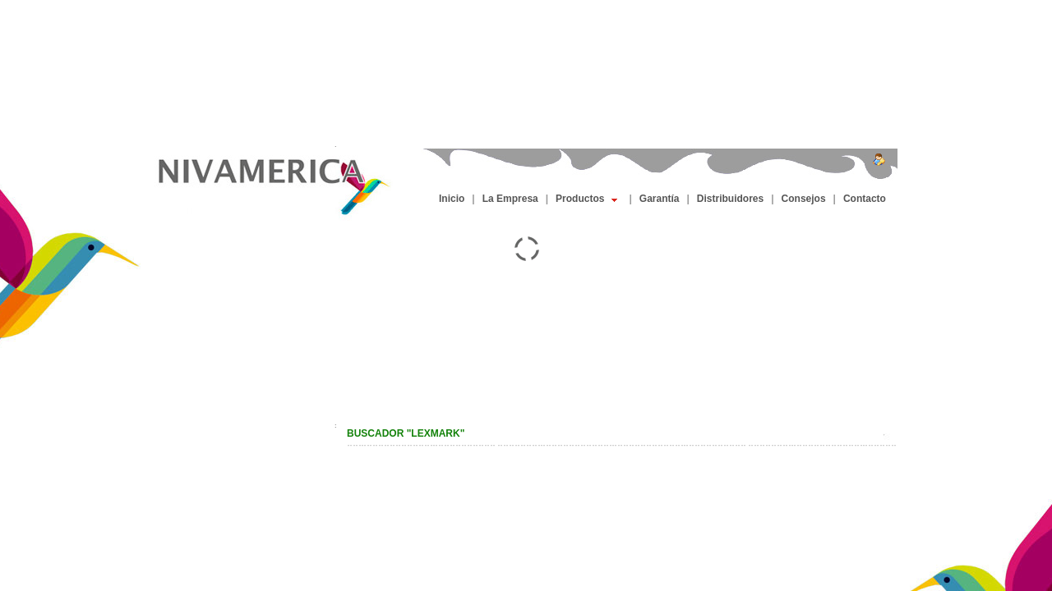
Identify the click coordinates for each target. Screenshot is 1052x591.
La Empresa (510, 198)
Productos (586, 198)
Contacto (864, 198)
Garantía (659, 198)
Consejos (804, 198)
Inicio (451, 198)
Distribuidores (730, 198)
